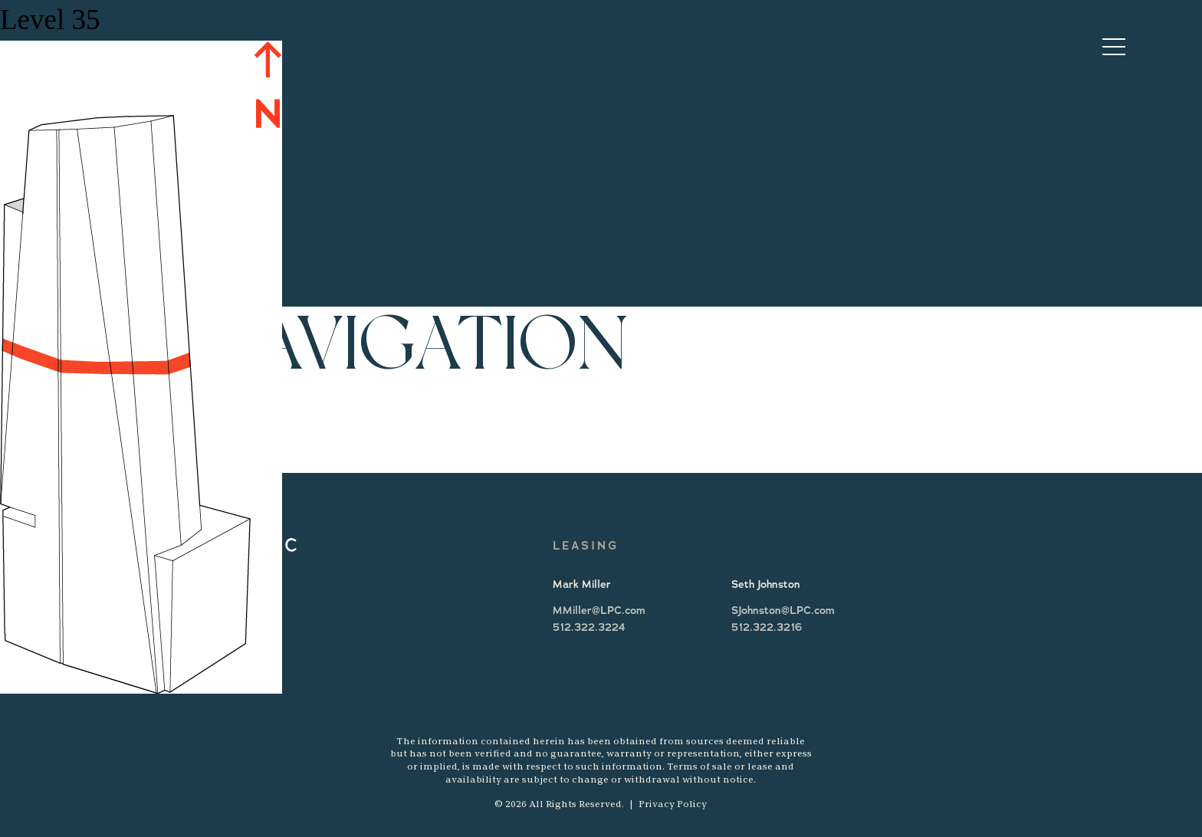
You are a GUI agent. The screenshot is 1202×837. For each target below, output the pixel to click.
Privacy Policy (673, 804)
